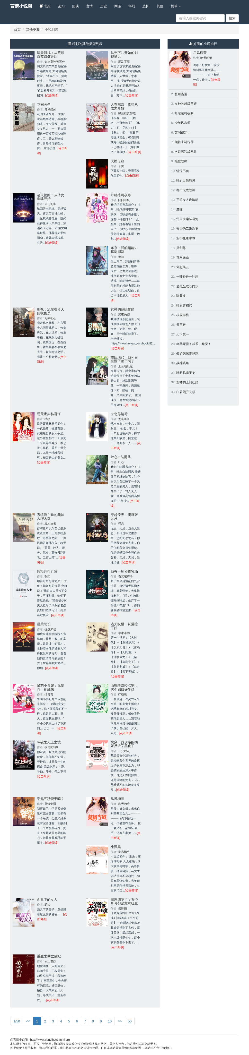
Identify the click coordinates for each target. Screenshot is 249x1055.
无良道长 (124, 419)
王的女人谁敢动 (187, 200)
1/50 (16, 1021)
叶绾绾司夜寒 (121, 195)
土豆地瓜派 (125, 366)
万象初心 (50, 318)
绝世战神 (181, 161)
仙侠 (75, 6)
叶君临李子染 (185, 373)
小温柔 (116, 847)
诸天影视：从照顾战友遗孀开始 (50, 54)
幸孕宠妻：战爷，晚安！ (193, 344)
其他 (160, 6)
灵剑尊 (181, 248)
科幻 (131, 6)
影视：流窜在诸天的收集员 (50, 311)
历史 (103, 6)
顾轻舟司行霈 (47, 571)
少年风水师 (182, 123)
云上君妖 (50, 961)
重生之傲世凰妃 (49, 956)
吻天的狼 (124, 804)
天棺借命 (117, 161)
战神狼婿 (182, 363)
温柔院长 (44, 624)
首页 (17, 30)
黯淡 (47, 904)
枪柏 (121, 256)
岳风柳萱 (117, 799)
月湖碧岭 (50, 109)
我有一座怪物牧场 (124, 571)
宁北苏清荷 (119, 414)
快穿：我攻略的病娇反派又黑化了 (124, 744)
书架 (45, 6)
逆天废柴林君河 (49, 414)
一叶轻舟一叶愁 (187, 276)
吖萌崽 (122, 694)
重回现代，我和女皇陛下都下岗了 (124, 359)
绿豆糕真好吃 (127, 113)
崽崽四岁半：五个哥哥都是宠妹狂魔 (124, 901)
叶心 (121, 462)
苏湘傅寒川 (182, 132)
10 (110, 1021)
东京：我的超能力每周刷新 (124, 249)
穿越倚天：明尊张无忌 (124, 516)
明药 (47, 576)
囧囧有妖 (124, 200)
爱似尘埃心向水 (187, 286)
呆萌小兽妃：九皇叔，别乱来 (50, 687)
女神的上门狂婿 (187, 382)
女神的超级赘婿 (122, 309)
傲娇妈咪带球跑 (187, 353)
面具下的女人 (47, 899)
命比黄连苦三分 (54, 61)
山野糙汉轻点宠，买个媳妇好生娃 (124, 687)
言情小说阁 (21, 6)
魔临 (179, 209)
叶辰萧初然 (184, 305)
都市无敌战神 (185, 190)
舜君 (121, 523)
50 (130, 1021)
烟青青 (48, 694)
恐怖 (145, 6)
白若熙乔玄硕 (185, 392)
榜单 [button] (176, 6)
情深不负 (182, 171)
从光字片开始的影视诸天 (124, 54)
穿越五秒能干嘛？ (50, 799)
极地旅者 (50, 523)
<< (28, 1021)
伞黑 (121, 166)
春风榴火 (124, 852)
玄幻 (61, 6)
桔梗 (47, 419)
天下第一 (182, 334)
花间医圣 (44, 104)
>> (120, 1021)
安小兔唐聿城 (185, 238)
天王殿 (181, 324)
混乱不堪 (124, 61)
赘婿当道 (181, 94)
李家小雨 (124, 633)
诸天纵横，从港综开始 (124, 626)
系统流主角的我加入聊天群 (50, 516)
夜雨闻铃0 (51, 747)
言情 (89, 6)
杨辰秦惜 (182, 315)
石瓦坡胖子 (125, 576)
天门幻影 (50, 204)
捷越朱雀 (50, 629)
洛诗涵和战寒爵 (186, 152)
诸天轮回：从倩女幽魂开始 (50, 197)
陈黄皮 (181, 296)
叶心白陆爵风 (121, 457)
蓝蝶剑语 (50, 804)
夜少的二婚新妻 (187, 228)
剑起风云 (182, 267)
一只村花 (124, 751)
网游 (117, 6)
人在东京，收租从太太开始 (124, 106)
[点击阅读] (52, 95)
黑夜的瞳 (124, 314)
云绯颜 (122, 908)
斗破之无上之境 (49, 742)
